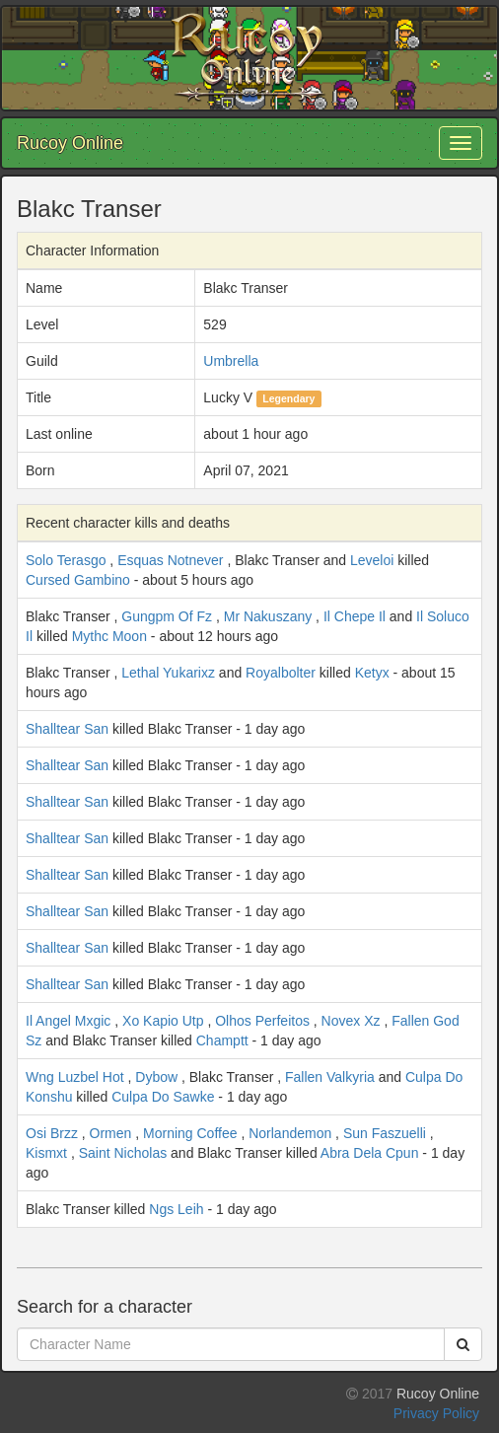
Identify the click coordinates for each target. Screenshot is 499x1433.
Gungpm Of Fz (166, 616)
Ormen (111, 1133)
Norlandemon (290, 1133)
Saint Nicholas (123, 1153)
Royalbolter (281, 673)
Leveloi (371, 560)
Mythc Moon (109, 636)
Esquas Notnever (170, 560)
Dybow (156, 1077)
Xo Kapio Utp (163, 1021)
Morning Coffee (190, 1133)
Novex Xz (351, 1021)
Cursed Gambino (78, 580)
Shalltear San (67, 729)
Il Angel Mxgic (68, 1021)
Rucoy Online (70, 143)
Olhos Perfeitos (262, 1021)
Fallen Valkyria (330, 1077)
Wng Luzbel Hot (75, 1077)
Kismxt (46, 1153)
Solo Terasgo (66, 560)
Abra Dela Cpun (370, 1153)
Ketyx (372, 673)
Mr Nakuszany (268, 616)
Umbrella (230, 361)
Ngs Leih (176, 1209)
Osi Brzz (52, 1133)
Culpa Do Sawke (162, 1097)
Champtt (222, 1040)
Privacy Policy (436, 1413)
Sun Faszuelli (384, 1133)
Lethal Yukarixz (168, 673)
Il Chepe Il (354, 616)
